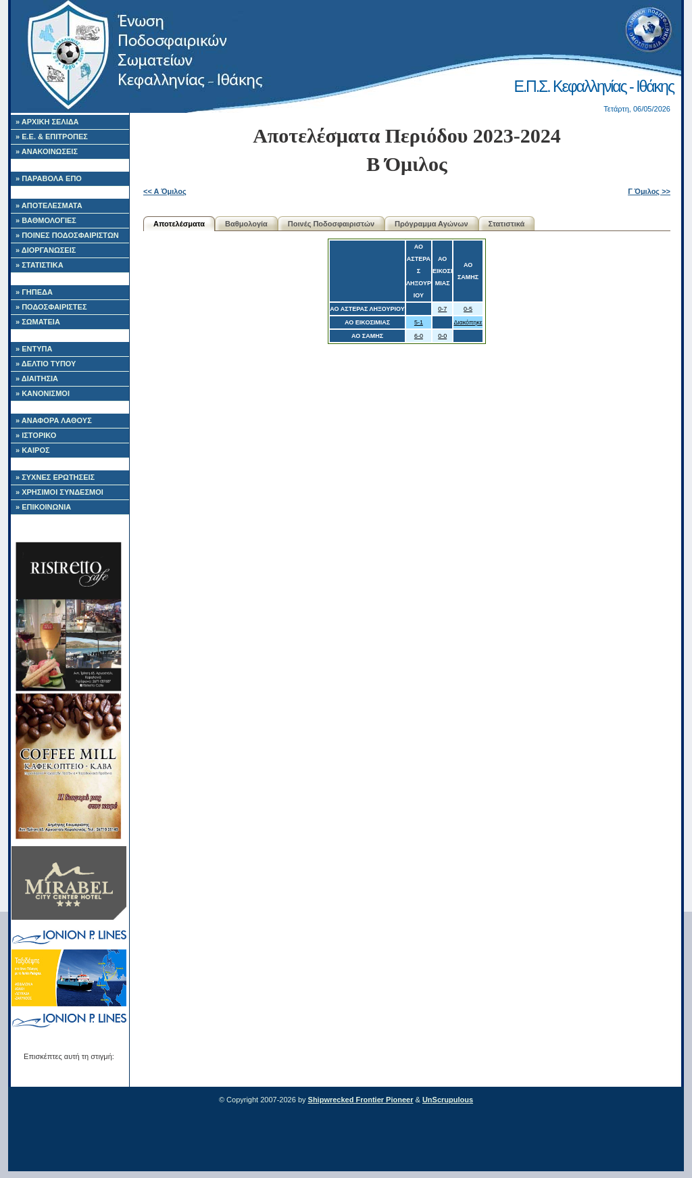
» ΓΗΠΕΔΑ (34, 292)
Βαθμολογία (246, 224)
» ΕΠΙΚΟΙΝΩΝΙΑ (43, 507)
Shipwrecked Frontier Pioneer (361, 1100)
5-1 (418, 322)
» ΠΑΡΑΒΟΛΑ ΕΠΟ (49, 178)
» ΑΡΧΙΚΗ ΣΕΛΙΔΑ (47, 122)
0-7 (442, 308)
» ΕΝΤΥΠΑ (34, 349)
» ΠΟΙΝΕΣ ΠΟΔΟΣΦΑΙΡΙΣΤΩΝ (67, 235)
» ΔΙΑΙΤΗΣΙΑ (37, 378)
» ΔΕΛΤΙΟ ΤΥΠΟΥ (46, 364)
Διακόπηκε (467, 322)
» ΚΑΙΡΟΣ (33, 450)
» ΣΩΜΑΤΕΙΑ (38, 322)
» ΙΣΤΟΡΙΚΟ (36, 435)
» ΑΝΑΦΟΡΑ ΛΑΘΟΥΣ (54, 420)
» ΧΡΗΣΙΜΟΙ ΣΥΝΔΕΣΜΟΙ (59, 492)
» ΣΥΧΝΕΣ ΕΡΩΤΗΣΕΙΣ (55, 477)
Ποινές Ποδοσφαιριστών (331, 224)
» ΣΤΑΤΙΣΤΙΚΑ (40, 265)
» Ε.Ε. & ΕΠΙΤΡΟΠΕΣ (52, 136)
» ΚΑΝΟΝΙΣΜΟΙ (43, 393)
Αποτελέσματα (179, 224)
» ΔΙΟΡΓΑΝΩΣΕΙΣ (46, 250)
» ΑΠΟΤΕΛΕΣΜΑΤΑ (49, 205)
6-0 (418, 336)
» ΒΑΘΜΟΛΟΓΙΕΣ (46, 220)
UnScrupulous (447, 1100)
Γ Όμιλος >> (649, 191)
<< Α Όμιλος (165, 191)
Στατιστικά (507, 224)
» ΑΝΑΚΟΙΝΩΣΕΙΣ (47, 151)
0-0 (442, 336)
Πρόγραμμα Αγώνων (431, 224)
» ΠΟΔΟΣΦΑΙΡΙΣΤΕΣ (51, 307)
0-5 (468, 308)
